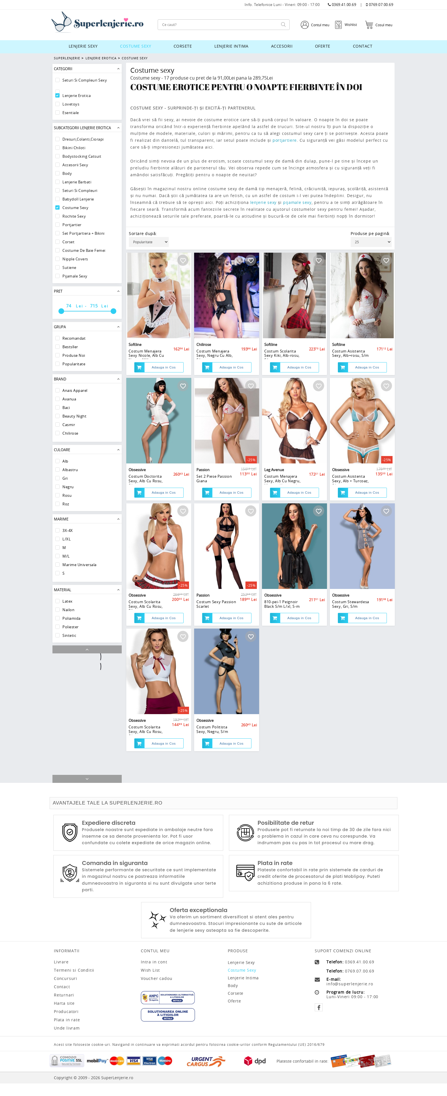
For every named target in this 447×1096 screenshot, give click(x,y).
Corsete (183, 46)
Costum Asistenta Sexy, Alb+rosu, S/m (350, 361)
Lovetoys (70, 104)
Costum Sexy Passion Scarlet (216, 633)
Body (67, 173)
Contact (363, 46)
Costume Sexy (134, 58)
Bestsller (70, 346)
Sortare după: (143, 233)
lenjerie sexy (264, 202)
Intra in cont (154, 974)
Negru (68, 486)
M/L (66, 556)
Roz (65, 504)
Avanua (69, 399)
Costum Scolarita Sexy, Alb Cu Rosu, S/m (146, 636)
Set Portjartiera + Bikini (83, 233)
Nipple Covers (75, 259)
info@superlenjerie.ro (349, 996)
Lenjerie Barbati (76, 182)
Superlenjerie (67, 58)
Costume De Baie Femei (83, 250)
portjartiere (285, 140)
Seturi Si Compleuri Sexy (84, 80)
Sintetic (69, 635)
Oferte (322, 46)
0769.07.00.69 (379, 5)
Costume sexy (135, 46)
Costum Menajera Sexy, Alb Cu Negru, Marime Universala (282, 500)
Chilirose (70, 433)
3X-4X (67, 530)
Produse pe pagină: (370, 233)
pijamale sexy (299, 202)
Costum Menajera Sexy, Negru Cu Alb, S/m (214, 364)
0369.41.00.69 (342, 5)
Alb (65, 461)
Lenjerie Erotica (100, 58)
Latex (67, 601)
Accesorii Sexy (75, 164)
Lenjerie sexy (83, 46)
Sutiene (69, 267)
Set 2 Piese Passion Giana (214, 497)
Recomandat (74, 338)
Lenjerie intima (231, 46)
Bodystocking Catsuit (81, 156)
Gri (65, 478)
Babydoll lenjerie (78, 199)
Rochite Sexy (74, 216)
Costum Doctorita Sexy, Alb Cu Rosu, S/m (146, 500)
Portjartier (72, 224)
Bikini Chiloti (73, 147)
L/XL (66, 539)
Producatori (66, 1024)
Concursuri (65, 991)
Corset (68, 241)
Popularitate (73, 363)
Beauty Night (74, 416)
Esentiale (70, 112)
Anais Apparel (75, 390)
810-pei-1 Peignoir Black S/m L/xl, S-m (282, 633)
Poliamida (71, 618)
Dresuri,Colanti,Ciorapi (83, 139)
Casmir (68, 424)
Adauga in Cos (163, 376)
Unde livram (67, 1040)
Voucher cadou (156, 991)
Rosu (67, 495)
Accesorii (282, 46)
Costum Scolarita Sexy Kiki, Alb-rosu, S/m (282, 364)
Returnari (64, 1007)
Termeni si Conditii (74, 982)
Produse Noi (73, 355)
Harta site (64, 1016)
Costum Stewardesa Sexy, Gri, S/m (350, 633)
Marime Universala (79, 564)
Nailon (68, 609)
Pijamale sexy (75, 276)
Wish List (150, 982)
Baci (66, 407)
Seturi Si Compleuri (79, 190)
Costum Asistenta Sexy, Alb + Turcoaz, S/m (350, 500)
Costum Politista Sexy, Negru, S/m (212, 769)
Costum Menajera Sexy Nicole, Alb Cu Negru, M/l (146, 364)
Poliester (70, 626)
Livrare (61, 974)
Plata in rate (67, 1032)
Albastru (70, 469)
